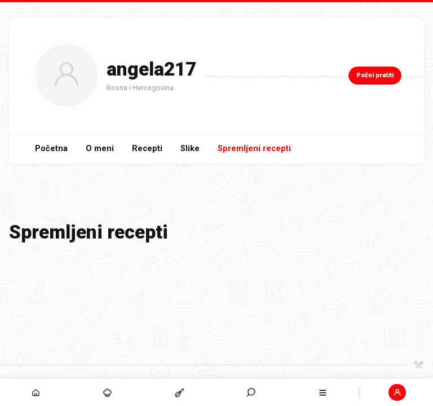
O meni (100, 148)
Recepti (147, 148)
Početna (51, 148)
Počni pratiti (375, 75)
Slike (190, 148)
